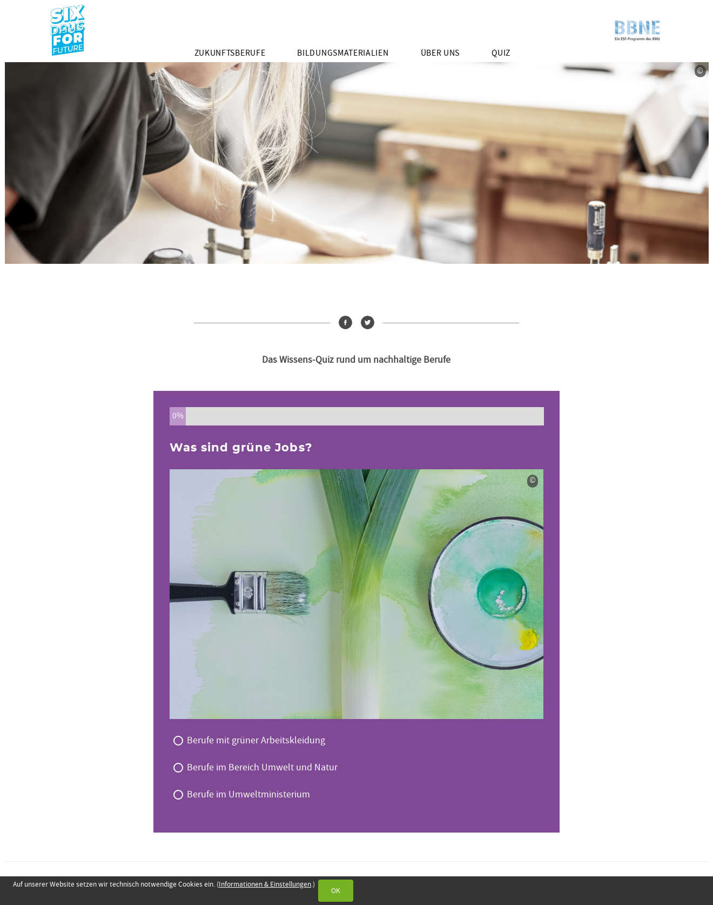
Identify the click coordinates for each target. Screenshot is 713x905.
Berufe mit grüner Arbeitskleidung (256, 740)
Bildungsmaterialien (342, 53)
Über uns (440, 53)
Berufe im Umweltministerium (248, 794)
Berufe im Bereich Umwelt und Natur (262, 767)
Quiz (501, 53)
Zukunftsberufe (230, 53)
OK (335, 890)
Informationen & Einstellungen (265, 884)
